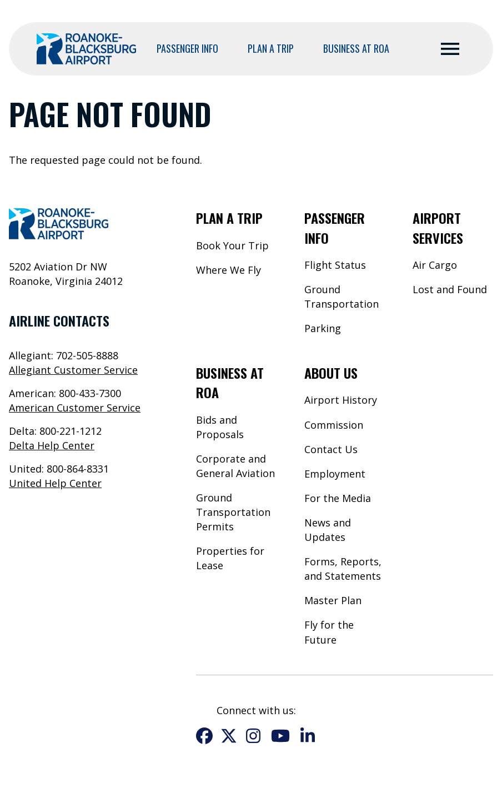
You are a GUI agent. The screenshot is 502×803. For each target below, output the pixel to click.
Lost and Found (450, 289)
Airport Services (438, 227)
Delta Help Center (51, 445)
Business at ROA (356, 48)
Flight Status (335, 265)
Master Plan (333, 600)
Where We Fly (228, 270)
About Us (331, 373)
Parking (322, 328)
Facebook (204, 735)
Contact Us (331, 449)
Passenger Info (187, 48)
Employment (334, 473)
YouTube (280, 735)
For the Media (337, 498)
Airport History (340, 399)
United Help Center (55, 483)
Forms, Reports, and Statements (342, 569)
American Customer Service (74, 407)
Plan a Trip (271, 48)
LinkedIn (307, 735)
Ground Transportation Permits (233, 512)
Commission (333, 424)
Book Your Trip (232, 245)
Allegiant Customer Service (73, 370)
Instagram (253, 735)
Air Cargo (435, 265)
